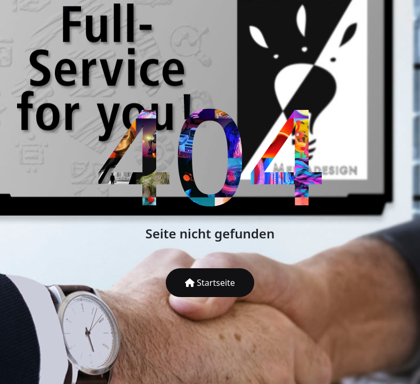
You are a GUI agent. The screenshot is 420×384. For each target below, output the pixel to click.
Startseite (210, 283)
